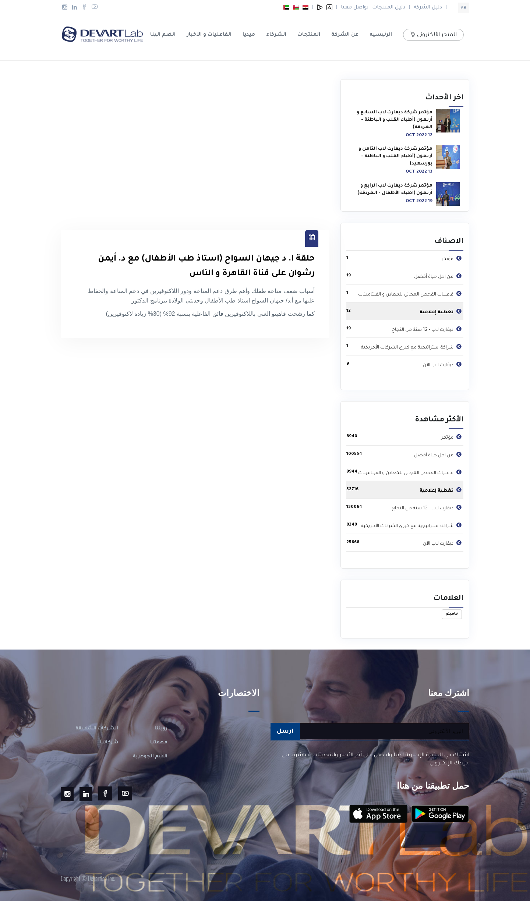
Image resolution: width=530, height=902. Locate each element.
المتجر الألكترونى (433, 35)
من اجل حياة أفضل (438, 276)
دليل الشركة (428, 7)
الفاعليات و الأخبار (209, 35)
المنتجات (308, 35)
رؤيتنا (161, 729)
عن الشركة (344, 35)
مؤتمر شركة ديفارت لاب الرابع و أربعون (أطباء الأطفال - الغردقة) (394, 190)
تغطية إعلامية (441, 311)
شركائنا (109, 743)
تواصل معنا (354, 7)
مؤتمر (452, 258)
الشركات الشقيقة (96, 729)
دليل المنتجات (388, 7)
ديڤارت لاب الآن (443, 364)
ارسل (285, 732)
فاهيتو (452, 615)
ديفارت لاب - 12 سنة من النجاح (427, 329)
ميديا (249, 35)
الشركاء (276, 35)
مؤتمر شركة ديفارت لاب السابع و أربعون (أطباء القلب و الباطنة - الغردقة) (394, 121)
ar (464, 8)
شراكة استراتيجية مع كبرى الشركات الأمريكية (412, 347)
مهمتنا (158, 743)
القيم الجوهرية (150, 757)
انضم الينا (163, 35)
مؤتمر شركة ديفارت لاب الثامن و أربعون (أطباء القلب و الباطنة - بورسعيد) (395, 157)
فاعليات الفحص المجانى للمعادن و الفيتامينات (410, 294)
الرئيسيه (381, 35)
